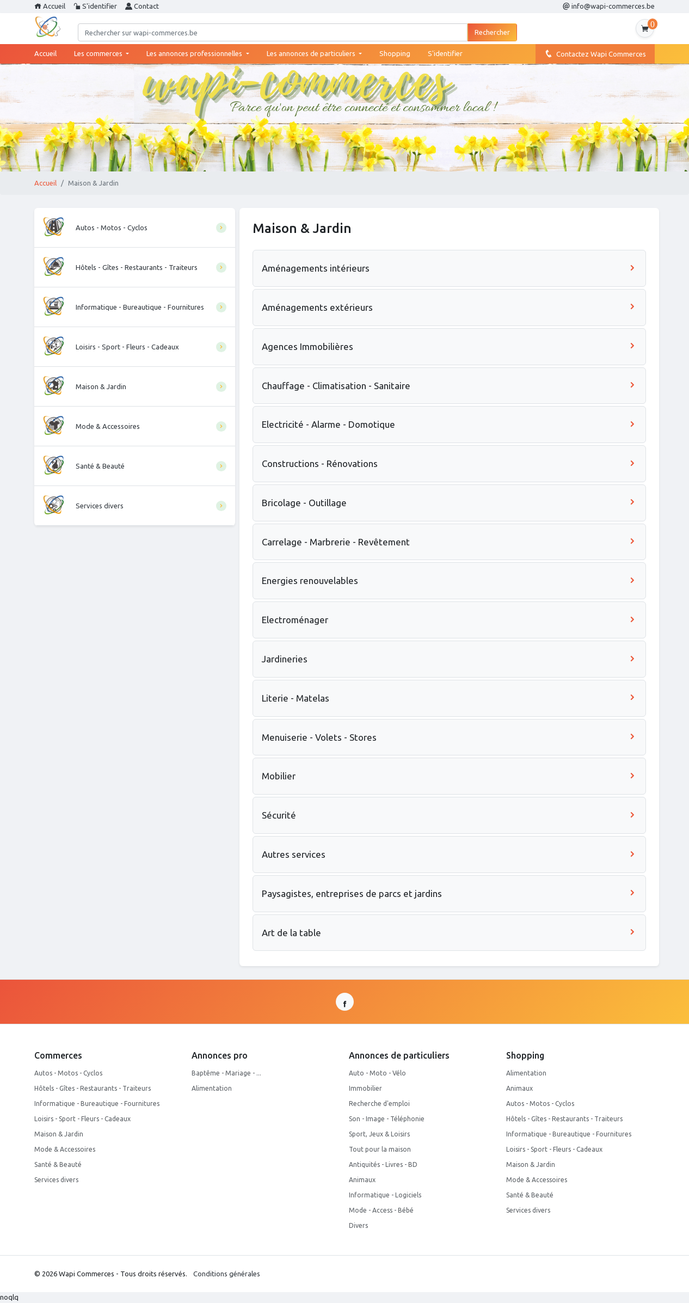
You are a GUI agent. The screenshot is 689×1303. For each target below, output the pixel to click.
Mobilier (449, 776)
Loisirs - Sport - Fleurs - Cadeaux (82, 1118)
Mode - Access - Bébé (381, 1210)
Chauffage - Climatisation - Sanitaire (449, 385)
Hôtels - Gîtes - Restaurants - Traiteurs (92, 1088)
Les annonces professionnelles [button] (195, 53)
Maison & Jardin (58, 1134)
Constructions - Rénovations (449, 463)
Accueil (49, 6)
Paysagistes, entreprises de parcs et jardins (449, 893)
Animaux (362, 1179)
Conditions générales (226, 1273)
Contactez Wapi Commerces (595, 53)
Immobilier (365, 1088)
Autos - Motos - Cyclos (68, 1073)
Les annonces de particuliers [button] (312, 53)
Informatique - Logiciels (385, 1194)
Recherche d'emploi (379, 1103)
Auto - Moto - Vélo (377, 1073)
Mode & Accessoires (64, 1149)
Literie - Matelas (449, 698)
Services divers (56, 1179)
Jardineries (449, 659)
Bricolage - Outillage (449, 502)
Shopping (394, 53)
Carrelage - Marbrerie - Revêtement (449, 542)
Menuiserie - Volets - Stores (449, 737)
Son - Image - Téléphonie (387, 1118)
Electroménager (449, 619)
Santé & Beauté (58, 1164)
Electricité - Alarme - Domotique (449, 424)
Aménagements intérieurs (449, 268)
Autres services (449, 854)
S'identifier (95, 6)
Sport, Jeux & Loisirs (379, 1134)
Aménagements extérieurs (449, 307)
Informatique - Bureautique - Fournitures (96, 1103)
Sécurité (449, 815)
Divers (358, 1225)
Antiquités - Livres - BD (383, 1164)
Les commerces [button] (99, 53)
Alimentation (212, 1088)
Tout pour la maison (380, 1149)
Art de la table (449, 932)
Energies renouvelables (449, 580)
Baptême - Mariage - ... (226, 1073)
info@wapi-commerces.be (609, 6)
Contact (142, 6)
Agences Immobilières (449, 346)
